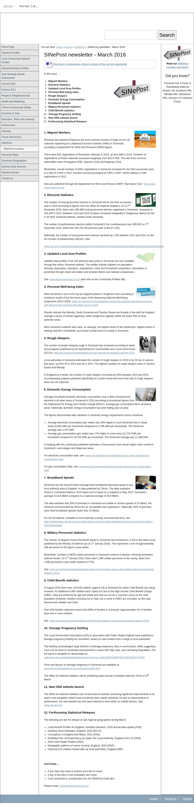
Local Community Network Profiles (15, 60)
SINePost (6, 143)
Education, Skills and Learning (17, 119)
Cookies (153, 798)
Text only (8, 6)
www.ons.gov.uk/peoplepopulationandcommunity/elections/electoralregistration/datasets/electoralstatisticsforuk (104, 246)
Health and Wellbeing (13, 101)
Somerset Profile (10, 52)
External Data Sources (13, 166)
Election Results (10, 172)
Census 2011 (8, 89)
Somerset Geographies (13, 160)
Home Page (7, 46)
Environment (8, 125)
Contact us (7, 178)
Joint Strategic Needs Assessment (13, 76)
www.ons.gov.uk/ (53, 705)
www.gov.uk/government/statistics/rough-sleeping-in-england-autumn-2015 (94, 352)
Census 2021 (8, 83)
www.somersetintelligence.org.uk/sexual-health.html (72, 668)
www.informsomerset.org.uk (65, 279)
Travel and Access (11, 137)
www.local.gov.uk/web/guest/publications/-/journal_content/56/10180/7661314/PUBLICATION (94, 657)
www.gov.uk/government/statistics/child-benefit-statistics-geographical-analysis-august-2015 (99, 620)
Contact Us (170, 798)
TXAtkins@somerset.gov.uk (74, 786)
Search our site (120, 26)
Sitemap (187, 798)
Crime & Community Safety (16, 107)
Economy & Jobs (10, 113)
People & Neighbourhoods (15, 95)
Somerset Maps (10, 154)
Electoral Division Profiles (15, 68)
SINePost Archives (13, 148)
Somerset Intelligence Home (36, 25)
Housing (5, 131)
